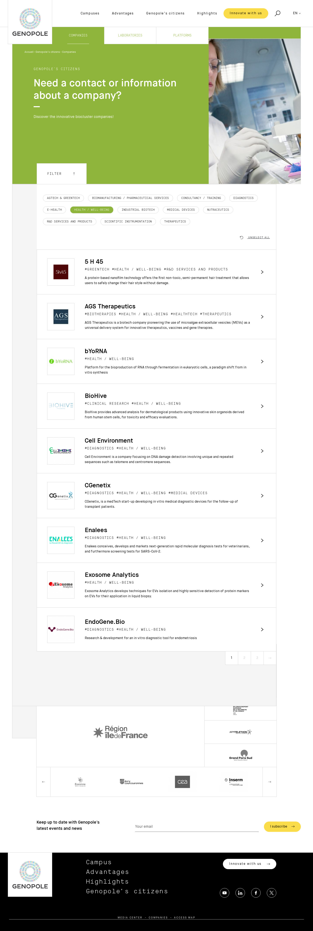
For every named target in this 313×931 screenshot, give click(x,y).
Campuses (90, 13)
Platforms (182, 35)
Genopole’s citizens (165, 13)
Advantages (123, 13)
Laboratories (130, 35)
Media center (130, 918)
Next (269, 782)
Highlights (207, 13)
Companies (78, 35)
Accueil (29, 52)
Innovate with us (246, 13)
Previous (43, 782)
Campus (99, 862)
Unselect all (255, 237)
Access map (184, 918)
